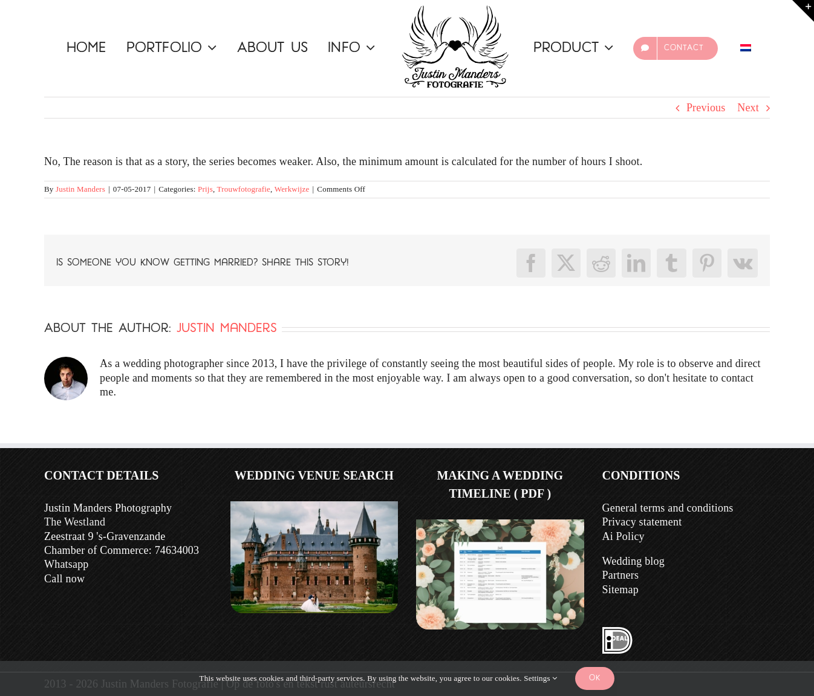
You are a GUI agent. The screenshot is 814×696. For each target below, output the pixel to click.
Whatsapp (66, 564)
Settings (540, 678)
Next (748, 108)
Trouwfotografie (243, 189)
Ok (595, 678)
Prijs (205, 189)
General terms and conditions (668, 508)
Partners (620, 575)
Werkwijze (292, 189)
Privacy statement (642, 522)
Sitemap (620, 590)
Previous (706, 108)
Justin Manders (80, 189)
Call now (64, 579)
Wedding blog (633, 561)
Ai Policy (623, 536)
